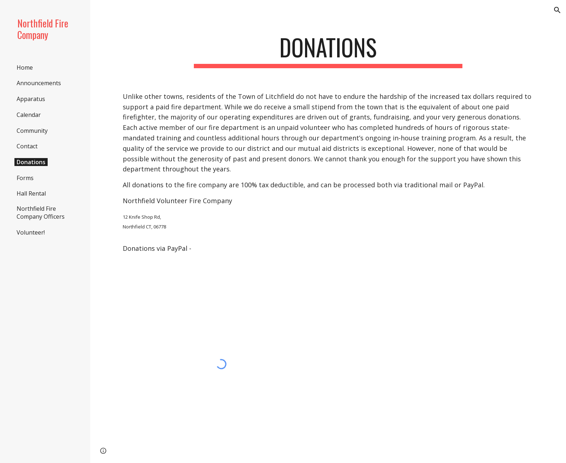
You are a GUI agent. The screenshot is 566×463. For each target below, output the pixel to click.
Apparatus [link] (31, 99)
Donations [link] (31, 162)
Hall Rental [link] (31, 193)
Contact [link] (27, 146)
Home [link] (25, 67)
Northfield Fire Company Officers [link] (41, 212)
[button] (557, 10)
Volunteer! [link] (31, 232)
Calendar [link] (29, 115)
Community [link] (32, 131)
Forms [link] (25, 178)
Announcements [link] (39, 83)
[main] (328, 50)
